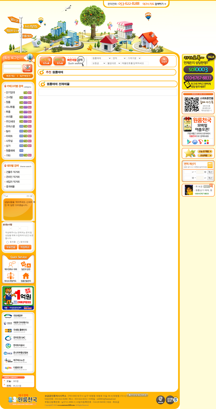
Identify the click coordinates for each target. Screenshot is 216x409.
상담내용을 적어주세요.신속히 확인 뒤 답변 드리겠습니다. (18, 211)
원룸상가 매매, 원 (203, 190)
